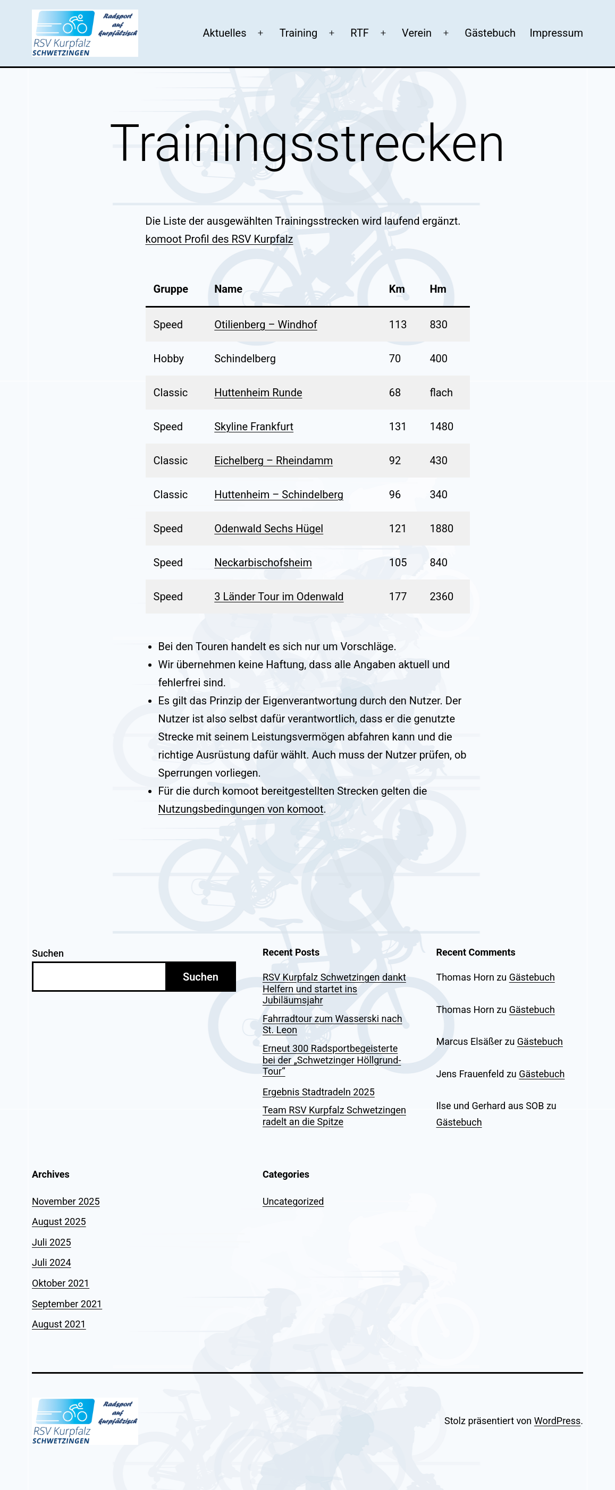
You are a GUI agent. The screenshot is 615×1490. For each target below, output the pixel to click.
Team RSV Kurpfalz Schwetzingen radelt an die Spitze (334, 1115)
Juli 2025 (51, 1242)
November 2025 (66, 1201)
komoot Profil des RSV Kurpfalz (219, 239)
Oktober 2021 (60, 1283)
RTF (359, 33)
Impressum (556, 33)
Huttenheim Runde (258, 392)
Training (299, 33)
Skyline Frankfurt (253, 426)
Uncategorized (293, 1201)
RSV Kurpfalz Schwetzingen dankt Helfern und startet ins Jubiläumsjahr (334, 989)
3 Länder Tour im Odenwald (278, 596)
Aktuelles (224, 33)
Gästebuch (490, 33)
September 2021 (67, 1303)
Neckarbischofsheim (263, 562)
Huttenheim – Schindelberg (278, 494)
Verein (417, 33)
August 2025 (59, 1221)
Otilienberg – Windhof (265, 324)
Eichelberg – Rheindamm (273, 460)
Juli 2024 (51, 1262)
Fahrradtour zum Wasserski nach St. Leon (332, 1024)
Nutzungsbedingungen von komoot (241, 809)
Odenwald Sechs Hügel (268, 528)
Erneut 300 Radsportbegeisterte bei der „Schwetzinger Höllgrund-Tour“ (332, 1060)
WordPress (557, 1420)
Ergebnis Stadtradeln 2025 (319, 1091)
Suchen (48, 953)
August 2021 (59, 1324)
